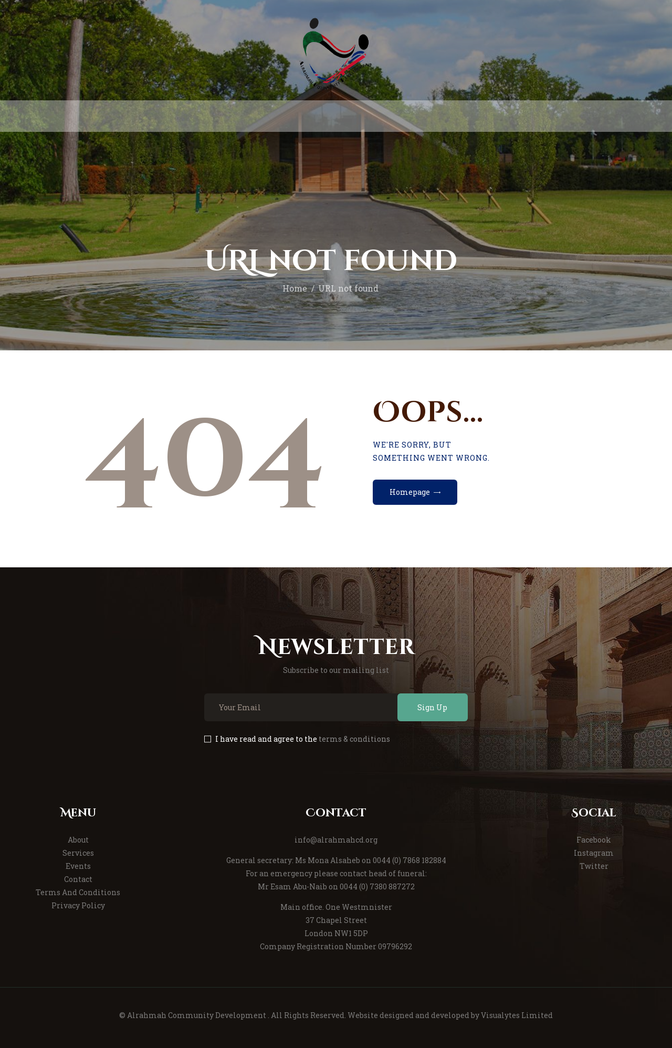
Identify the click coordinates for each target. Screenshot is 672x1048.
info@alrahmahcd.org (336, 840)
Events (78, 866)
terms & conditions (354, 739)
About (78, 840)
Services (78, 853)
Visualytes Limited (517, 1015)
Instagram (594, 853)
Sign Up (432, 707)
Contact (78, 879)
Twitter (594, 866)
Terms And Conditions (78, 892)
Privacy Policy (78, 905)
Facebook (593, 840)
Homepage (410, 492)
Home (294, 288)
